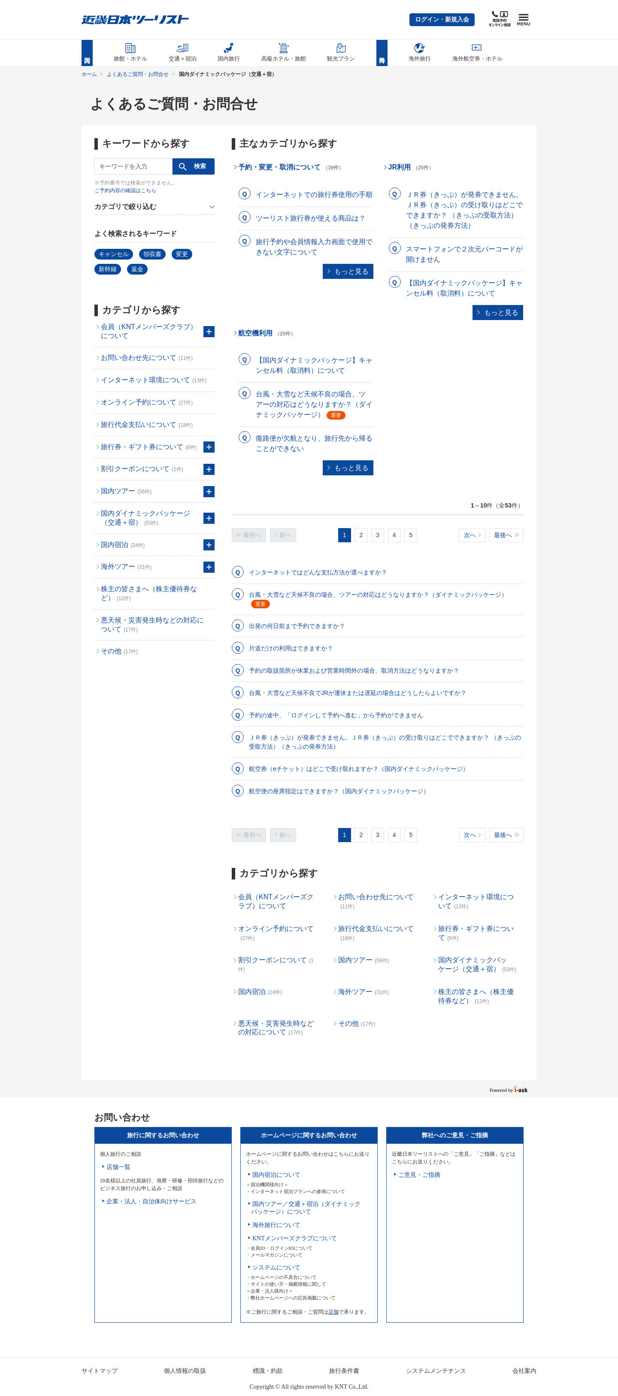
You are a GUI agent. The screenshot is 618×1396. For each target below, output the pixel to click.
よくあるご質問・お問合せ (138, 74)
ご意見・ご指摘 (419, 1175)
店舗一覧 (118, 1167)
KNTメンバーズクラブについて (294, 1238)
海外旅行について (276, 1225)
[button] (442, 19)
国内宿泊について (276, 1175)
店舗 (333, 1312)
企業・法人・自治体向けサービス (151, 1201)
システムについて (276, 1267)
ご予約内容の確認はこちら (125, 190)
